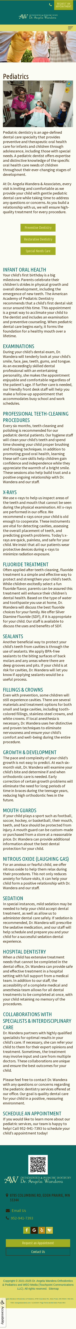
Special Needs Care (38, 251)
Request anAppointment (64, 5)
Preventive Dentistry (38, 227)
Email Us (19, 1210)
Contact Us (38, 1252)
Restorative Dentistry (38, 239)
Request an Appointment (38, 1243)
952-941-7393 (22, 1218)
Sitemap (54, 1288)
